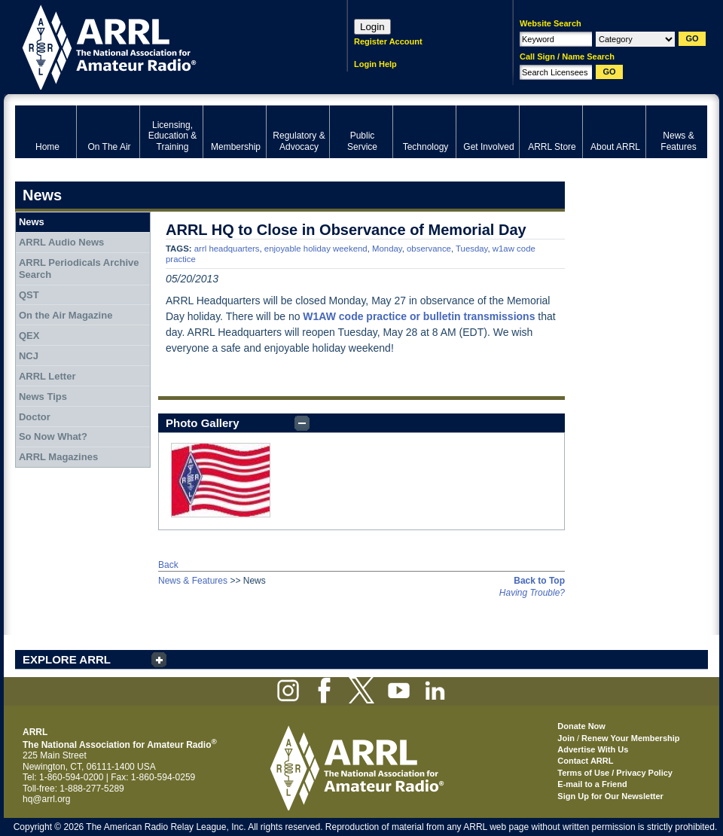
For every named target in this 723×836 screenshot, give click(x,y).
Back (168, 565)
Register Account (388, 41)
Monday (387, 248)
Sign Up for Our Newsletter (610, 796)
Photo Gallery (202, 422)
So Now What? (53, 436)
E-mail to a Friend (592, 784)
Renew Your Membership (630, 738)
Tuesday (471, 248)
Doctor (34, 417)
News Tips (43, 396)
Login (372, 26)
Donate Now (581, 726)
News (31, 221)
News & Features (192, 580)
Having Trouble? (532, 592)
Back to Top (539, 580)
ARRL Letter (47, 376)
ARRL (161, 46)
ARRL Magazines (58, 456)
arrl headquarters (227, 248)
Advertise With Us (592, 749)
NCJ (28, 356)
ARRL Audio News (61, 242)
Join (566, 738)
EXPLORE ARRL (67, 659)
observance (429, 248)
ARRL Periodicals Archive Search (79, 268)
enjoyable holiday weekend (316, 248)
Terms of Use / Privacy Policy (615, 772)
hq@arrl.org (47, 799)
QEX (29, 335)
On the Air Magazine (65, 315)
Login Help (375, 64)
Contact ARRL (585, 760)
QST (29, 295)
